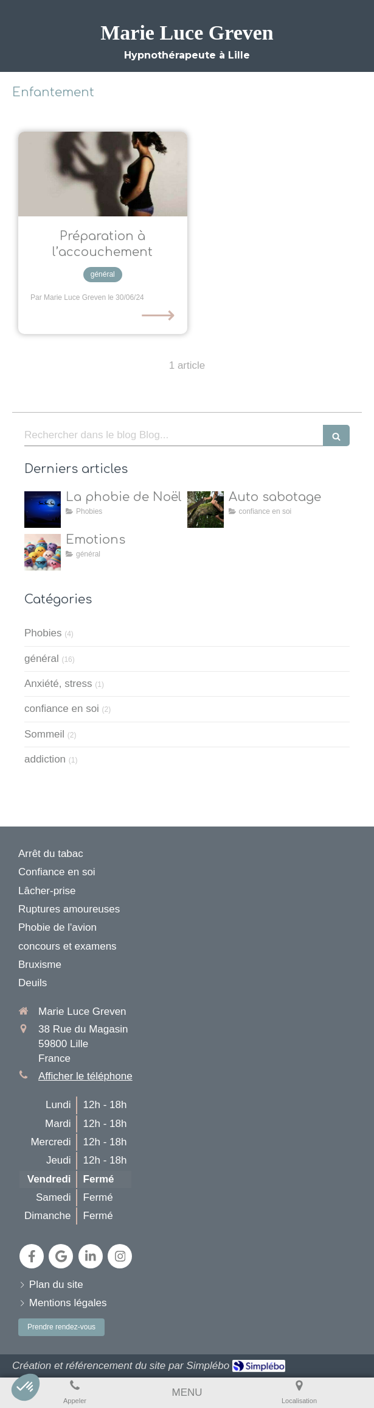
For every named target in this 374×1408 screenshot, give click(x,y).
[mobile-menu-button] (186, 1392)
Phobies (42, 633)
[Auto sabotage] (205, 509)
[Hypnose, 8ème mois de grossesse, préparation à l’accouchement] (102, 174)
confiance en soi (61, 708)
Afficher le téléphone (85, 1076)
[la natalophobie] (42, 509)
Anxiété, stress (58, 683)
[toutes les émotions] (42, 552)
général (41, 658)
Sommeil (44, 734)
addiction (45, 759)
